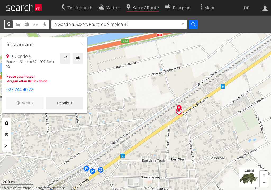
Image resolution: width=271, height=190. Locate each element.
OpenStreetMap (44, 188)
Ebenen (6, 134)
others (61, 188)
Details (63, 102)
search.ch (10, 188)
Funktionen (6, 145)
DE (246, 8)
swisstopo (25, 188)
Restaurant (19, 44)
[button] (264, 175)
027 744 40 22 (19, 89)
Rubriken (6, 123)
